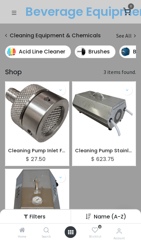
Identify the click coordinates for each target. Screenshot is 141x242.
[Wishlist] (95, 230)
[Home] (22, 230)
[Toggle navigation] (14, 12)
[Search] (46, 230)
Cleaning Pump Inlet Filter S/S (37, 151)
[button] (110, 216)
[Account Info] (119, 231)
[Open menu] (70, 232)
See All (126, 35)
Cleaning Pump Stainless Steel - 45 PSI (104, 151)
